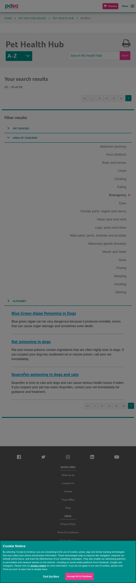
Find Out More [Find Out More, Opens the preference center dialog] (51, 576)
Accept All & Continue (79, 576)
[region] (68, 561)
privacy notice (38, 565)
